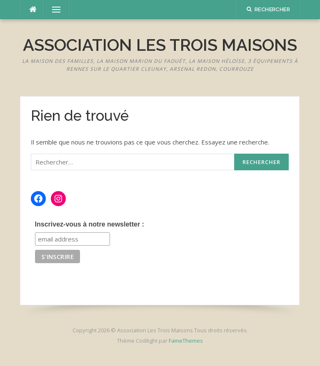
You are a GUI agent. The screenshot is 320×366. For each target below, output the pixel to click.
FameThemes (186, 340)
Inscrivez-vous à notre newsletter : (89, 224)
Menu (52, 9)
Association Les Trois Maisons (160, 45)
